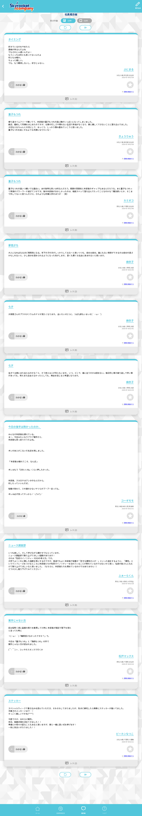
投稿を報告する (129, 92)
